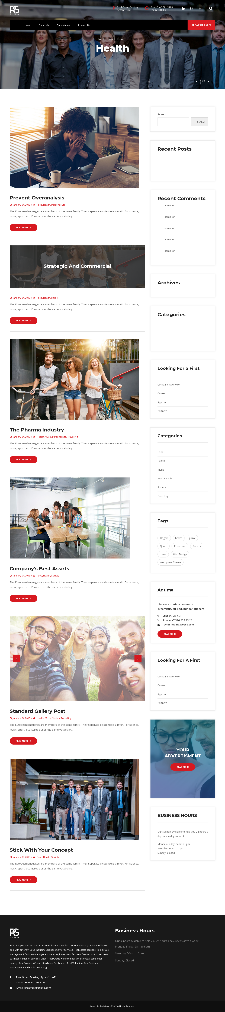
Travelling (72, 436)
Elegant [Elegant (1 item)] (164, 538)
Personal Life (58, 204)
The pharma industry (37, 430)
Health (46, 204)
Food (39, 204)
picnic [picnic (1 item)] (192, 538)
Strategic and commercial (77, 266)
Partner (162, 411)
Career (161, 393)
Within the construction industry (176, 156)
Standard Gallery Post (37, 711)
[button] (16, 659)
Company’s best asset (39, 569)
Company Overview (169, 384)
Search (162, 114)
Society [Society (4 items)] (197, 546)
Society (55, 575)
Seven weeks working (170, 169)
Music (54, 297)
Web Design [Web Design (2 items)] (180, 554)
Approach (163, 402)
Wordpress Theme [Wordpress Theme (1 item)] (170, 562)
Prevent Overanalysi (37, 198)
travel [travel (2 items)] (163, 554)
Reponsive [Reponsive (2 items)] (180, 546)
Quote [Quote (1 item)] (163, 546)
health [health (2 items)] (178, 538)
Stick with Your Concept (41, 850)
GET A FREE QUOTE (201, 25)
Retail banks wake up (169, 173)
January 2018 (165, 289)
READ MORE (170, 633)
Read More (23, 227)
